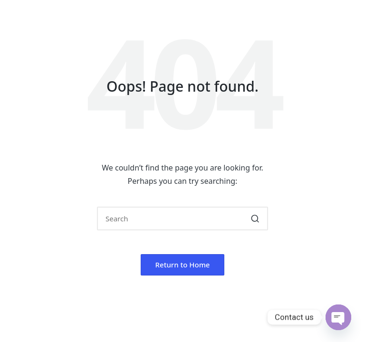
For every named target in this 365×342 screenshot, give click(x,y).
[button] (255, 218)
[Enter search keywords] (182, 218)
